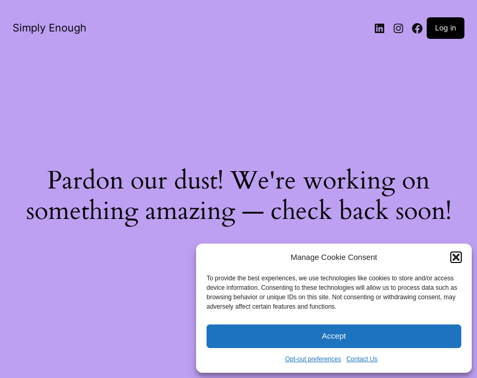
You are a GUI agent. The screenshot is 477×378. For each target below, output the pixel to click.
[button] (456, 257)
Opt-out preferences (313, 359)
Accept (334, 335)
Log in (445, 27)
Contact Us (361, 359)
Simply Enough (49, 28)
